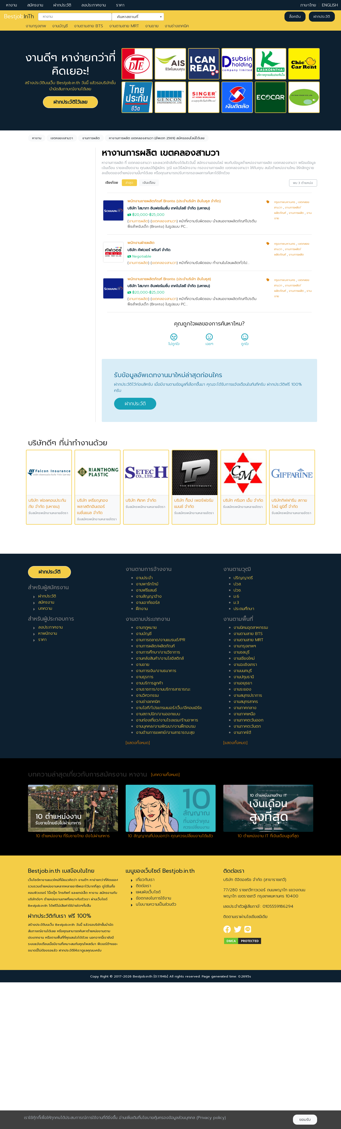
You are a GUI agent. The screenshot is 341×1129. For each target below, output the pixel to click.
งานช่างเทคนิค (177, 26)
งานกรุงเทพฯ (245, 793)
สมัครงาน (35, 5)
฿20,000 (140, 214)
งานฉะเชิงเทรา (245, 811)
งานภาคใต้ (242, 879)
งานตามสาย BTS (88, 26)
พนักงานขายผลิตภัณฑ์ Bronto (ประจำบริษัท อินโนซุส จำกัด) (174, 201)
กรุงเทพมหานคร (284, 202)
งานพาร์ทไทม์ (147, 730)
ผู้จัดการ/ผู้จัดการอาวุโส (54, 507)
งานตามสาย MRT (124, 26)
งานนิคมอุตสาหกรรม (251, 774)
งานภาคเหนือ (244, 861)
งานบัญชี (60, 26)
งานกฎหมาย (146, 774)
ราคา (120, 5)
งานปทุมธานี (244, 824)
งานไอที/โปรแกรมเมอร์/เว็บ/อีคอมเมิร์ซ (169, 854)
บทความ (45, 755)
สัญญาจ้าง (43, 327)
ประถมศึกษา (244, 755)
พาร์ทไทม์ (42, 319)
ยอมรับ (305, 1119)
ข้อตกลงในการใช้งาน (153, 1045)
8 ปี (37, 446)
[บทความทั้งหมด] (165, 921)
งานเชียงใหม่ (244, 805)
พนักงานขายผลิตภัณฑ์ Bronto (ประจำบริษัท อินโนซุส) (169, 279)
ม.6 (236, 743)
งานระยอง (242, 836)
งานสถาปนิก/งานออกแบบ (158, 861)
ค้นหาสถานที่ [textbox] (134, 16)
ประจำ (39, 311)
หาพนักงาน (47, 780)
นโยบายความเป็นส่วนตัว (156, 1051)
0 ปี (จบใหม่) (45, 380)
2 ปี (37, 397)
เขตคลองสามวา (164, 221)
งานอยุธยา (243, 830)
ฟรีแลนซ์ (41, 336)
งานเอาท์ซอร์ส (148, 749)
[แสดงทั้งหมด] (138, 889)
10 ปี (38, 463)
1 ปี (37, 388)
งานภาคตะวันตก (247, 873)
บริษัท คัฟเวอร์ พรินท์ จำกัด (148, 250)
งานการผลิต (138, 221)
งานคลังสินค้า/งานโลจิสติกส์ (160, 805)
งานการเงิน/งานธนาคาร (156, 817)
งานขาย (152, 26)
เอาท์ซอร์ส (42, 352)
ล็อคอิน (295, 16)
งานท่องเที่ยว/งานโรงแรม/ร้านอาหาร (167, 867)
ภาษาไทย (308, 5)
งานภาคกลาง (245, 854)
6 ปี (37, 430)
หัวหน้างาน (43, 499)
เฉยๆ (209, 341)
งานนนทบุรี (243, 817)
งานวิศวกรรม (147, 842)
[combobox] (75, 17)
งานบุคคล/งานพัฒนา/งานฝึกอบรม (166, 873)
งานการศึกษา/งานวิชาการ (158, 799)
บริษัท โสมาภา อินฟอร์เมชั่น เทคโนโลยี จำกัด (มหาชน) (168, 208)
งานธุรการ (144, 824)
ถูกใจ (245, 341)
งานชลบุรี (242, 799)
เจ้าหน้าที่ (41, 491)
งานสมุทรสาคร (246, 848)
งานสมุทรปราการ (248, 842)
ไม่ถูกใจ (174, 341)
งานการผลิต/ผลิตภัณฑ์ (155, 793)
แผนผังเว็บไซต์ (148, 1038)
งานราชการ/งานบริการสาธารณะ (163, 836)
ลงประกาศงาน (93, 5)
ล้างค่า (34, 217)
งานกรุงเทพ (36, 26)
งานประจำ (144, 724)
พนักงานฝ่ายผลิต (140, 242)
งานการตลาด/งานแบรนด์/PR (160, 786)
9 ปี (37, 454)
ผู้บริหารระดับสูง (47, 516)
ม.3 (236, 749)
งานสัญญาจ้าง (149, 743)
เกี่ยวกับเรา (145, 1026)
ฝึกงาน (40, 344)
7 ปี (37, 438)
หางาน (11, 5)
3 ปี (37, 405)
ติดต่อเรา (143, 1032)
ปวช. (238, 737)
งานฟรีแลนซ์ (146, 737)
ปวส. (238, 730)
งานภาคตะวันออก (248, 867)
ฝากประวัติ (62, 5)
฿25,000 (156, 214)
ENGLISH (330, 5)
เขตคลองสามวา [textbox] (49, 245)
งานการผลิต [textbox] (46, 208)
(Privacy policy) (211, 1118)
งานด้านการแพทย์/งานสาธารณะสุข (165, 879)
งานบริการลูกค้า (149, 830)
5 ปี (37, 421)
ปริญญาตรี (243, 724)
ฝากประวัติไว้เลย (70, 102)
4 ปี (37, 413)
